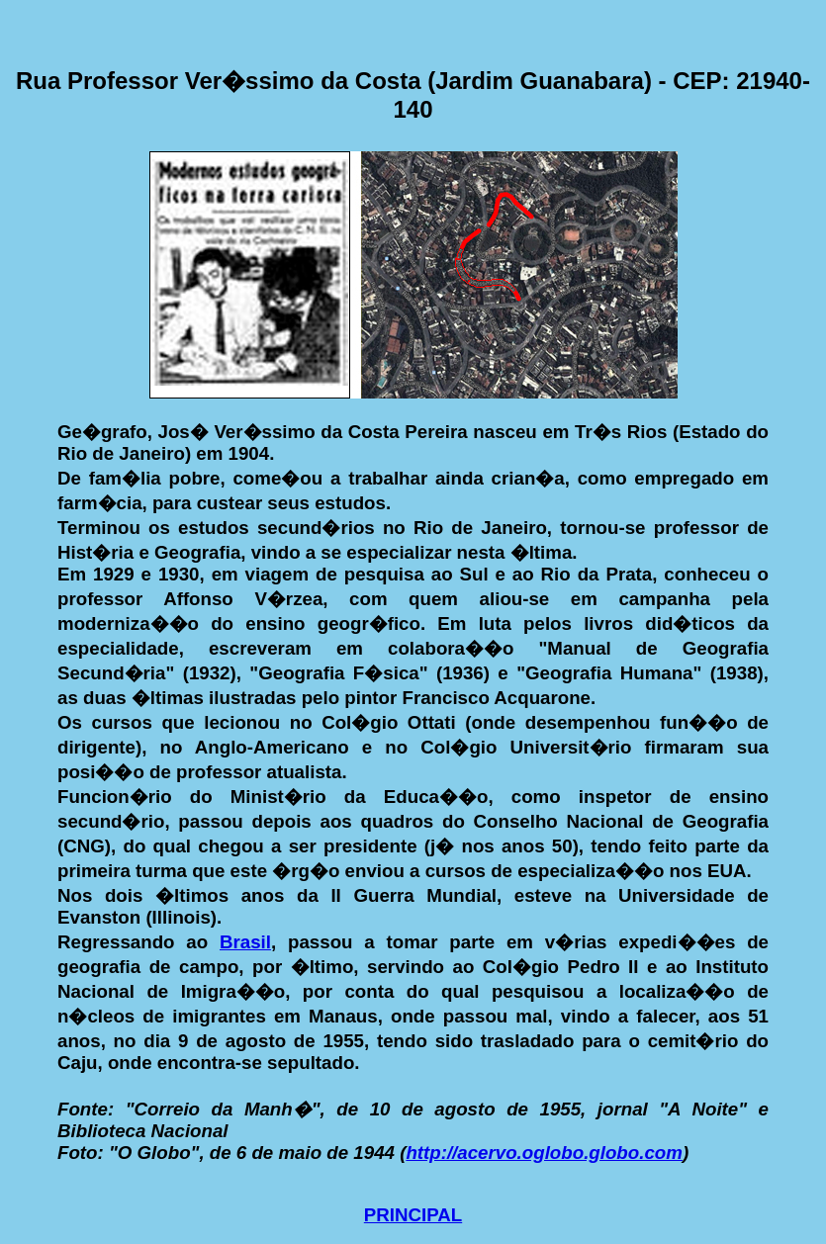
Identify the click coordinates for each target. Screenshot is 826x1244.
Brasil (245, 942)
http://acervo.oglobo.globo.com (544, 1152)
